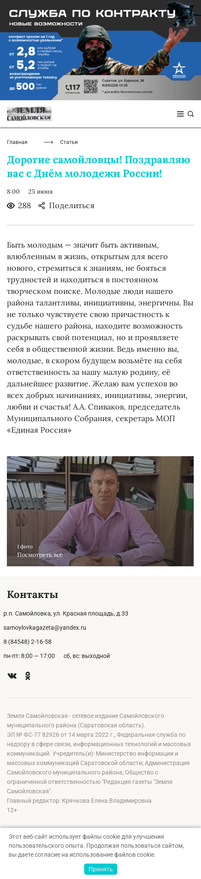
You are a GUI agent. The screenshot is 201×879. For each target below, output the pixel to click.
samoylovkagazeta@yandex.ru (44, 627)
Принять (100, 869)
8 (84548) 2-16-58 (27, 641)
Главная (17, 142)
